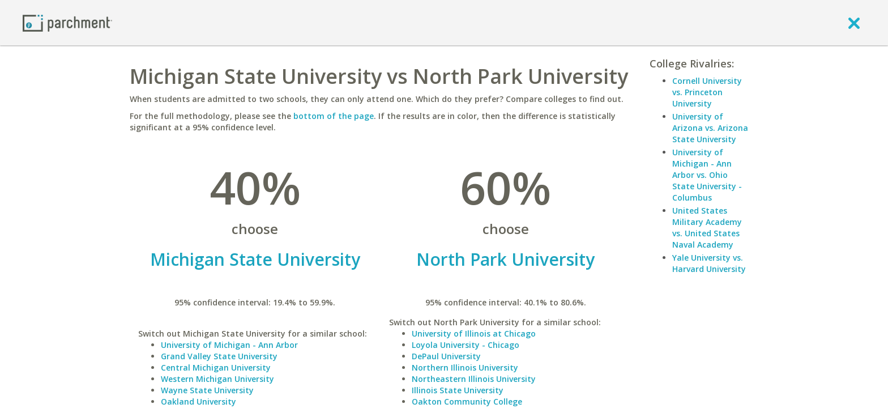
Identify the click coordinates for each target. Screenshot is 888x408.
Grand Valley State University (219, 356)
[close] (854, 22)
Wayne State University (207, 390)
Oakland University (198, 401)
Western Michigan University (217, 378)
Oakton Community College (467, 401)
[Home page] (67, 22)
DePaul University (446, 356)
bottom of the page (333, 115)
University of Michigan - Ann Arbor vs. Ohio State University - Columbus (707, 175)
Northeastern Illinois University (474, 378)
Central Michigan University (216, 367)
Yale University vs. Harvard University (709, 263)
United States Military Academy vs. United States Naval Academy (707, 227)
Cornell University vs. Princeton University (707, 92)
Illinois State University (457, 390)
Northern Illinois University (465, 367)
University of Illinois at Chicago (474, 333)
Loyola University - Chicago (465, 344)
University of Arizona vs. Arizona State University (710, 127)
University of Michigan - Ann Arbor (229, 344)
